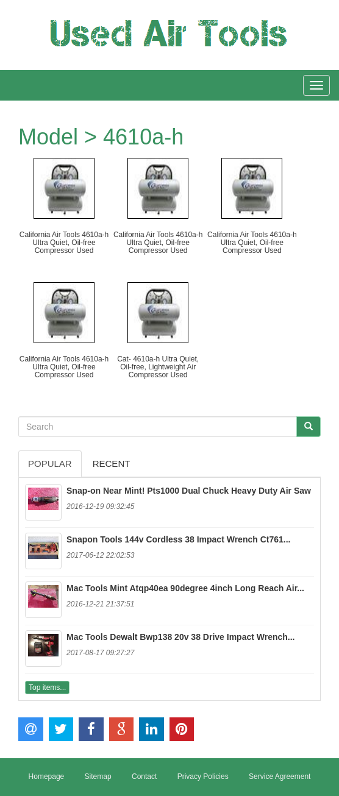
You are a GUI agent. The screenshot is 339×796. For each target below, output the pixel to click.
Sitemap (98, 776)
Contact (144, 776)
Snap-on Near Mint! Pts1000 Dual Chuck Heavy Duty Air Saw (188, 491)
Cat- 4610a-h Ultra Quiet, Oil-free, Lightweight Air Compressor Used (158, 367)
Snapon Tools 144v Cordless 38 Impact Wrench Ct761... (178, 539)
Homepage (47, 776)
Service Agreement (279, 776)
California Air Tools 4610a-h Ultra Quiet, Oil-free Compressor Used (64, 242)
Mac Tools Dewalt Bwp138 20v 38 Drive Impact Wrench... (180, 637)
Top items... (47, 687)
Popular (50, 463)
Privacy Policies (203, 776)
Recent (111, 463)
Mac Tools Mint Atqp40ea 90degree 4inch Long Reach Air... (185, 588)
